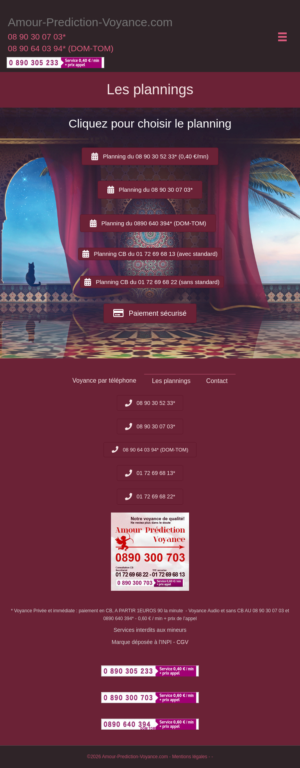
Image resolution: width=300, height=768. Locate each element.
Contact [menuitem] (217, 381)
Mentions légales (189, 756)
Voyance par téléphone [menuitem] (104, 380)
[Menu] (282, 37)
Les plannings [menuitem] (171, 381)
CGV (182, 642)
